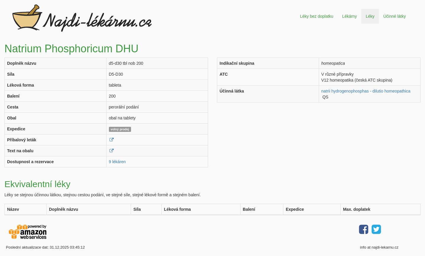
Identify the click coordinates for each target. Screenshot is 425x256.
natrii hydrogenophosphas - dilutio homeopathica (366, 91)
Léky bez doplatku (316, 16)
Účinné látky (394, 16)
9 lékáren (117, 161)
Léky (370, 16)
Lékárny (349, 16)
